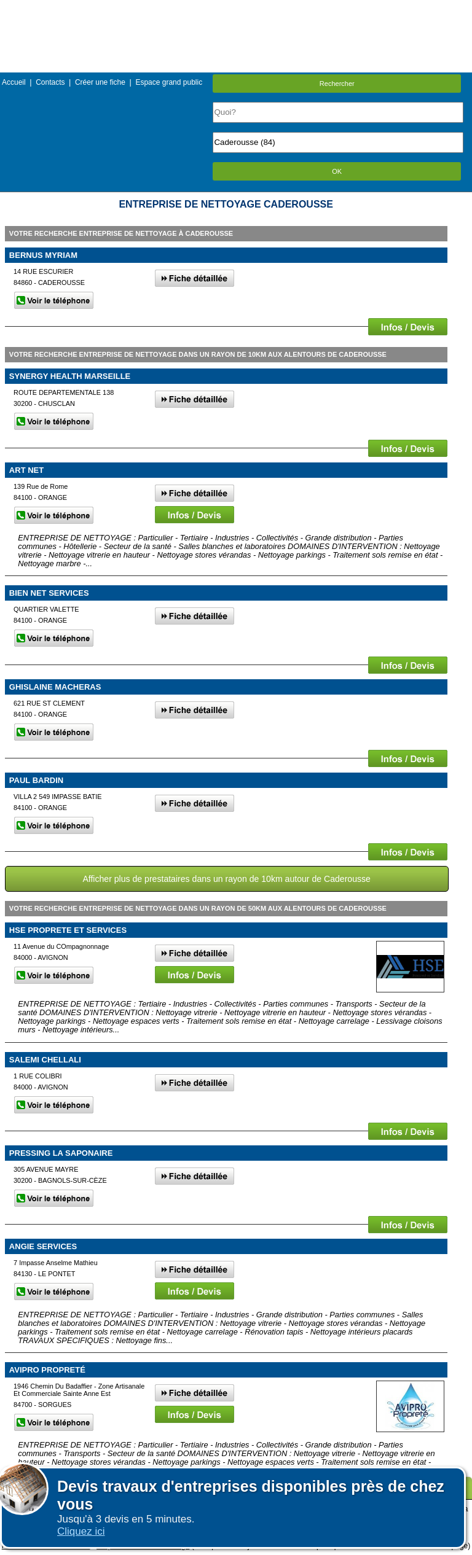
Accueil (14, 82)
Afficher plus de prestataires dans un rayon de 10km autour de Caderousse (226, 879)
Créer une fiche (100, 82)
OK (337, 171)
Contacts (50, 82)
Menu (236, 9)
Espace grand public (168, 82)
